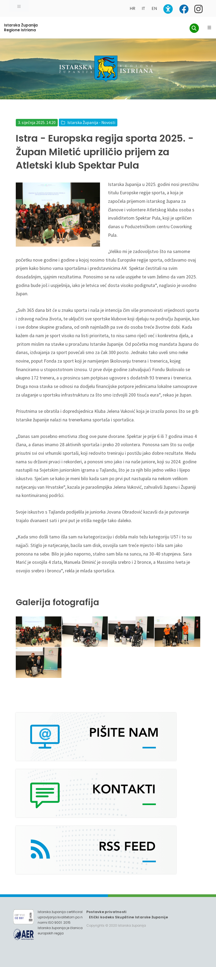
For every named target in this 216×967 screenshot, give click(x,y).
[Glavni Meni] (209, 27)
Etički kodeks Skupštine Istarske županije (128, 917)
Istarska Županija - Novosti (91, 122)
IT (143, 8)
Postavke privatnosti (106, 911)
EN (154, 8)
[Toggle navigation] (19, 6)
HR (132, 8)
